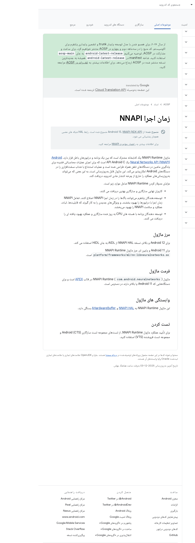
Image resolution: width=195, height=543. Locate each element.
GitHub (135, 535)
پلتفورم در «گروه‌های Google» (77, 523)
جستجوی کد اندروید (131, 4)
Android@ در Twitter (81, 498)
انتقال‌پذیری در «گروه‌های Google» (75, 535)
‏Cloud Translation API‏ (72, 90)
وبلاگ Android (85, 510)
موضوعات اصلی (103, 104)
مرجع (34, 24)
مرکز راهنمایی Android (34, 498)
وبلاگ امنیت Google (82, 516)
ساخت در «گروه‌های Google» (77, 529)
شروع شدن (165, 24)
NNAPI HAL (88, 308)
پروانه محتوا (72, 355)
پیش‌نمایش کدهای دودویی (126, 516)
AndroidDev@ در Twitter (78, 504)
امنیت (146, 24)
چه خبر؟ (186, 24)
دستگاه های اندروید (76, 24)
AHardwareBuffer (65, 308)
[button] (172, 31)
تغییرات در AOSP (39, 62)
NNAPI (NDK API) (94, 132)
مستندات (185, 15)
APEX (40, 279)
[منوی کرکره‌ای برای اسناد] (152, 4)
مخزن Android (131, 498)
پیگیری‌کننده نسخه (37, 535)
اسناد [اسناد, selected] (159, 4)
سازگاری (100, 24)
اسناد (118, 104)
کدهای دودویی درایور (128, 529)
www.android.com (35, 516)
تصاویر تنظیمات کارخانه (127, 523)
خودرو (51, 24)
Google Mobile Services (32, 523)
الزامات (135, 504)
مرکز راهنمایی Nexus (35, 510)
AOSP (128, 104)
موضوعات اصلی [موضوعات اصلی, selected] (124, 24)
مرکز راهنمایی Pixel (36, 504)
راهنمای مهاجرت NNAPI (85, 144)
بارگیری (135, 510)
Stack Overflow (37, 529)
